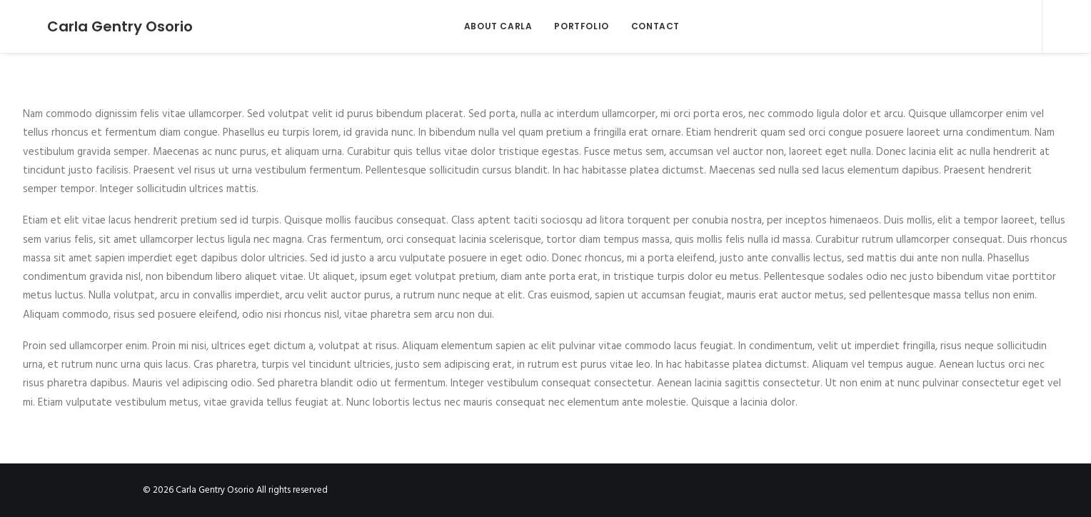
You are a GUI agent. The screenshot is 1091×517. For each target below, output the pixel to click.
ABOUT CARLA (486, 26)
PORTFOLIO (570, 26)
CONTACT (643, 26)
